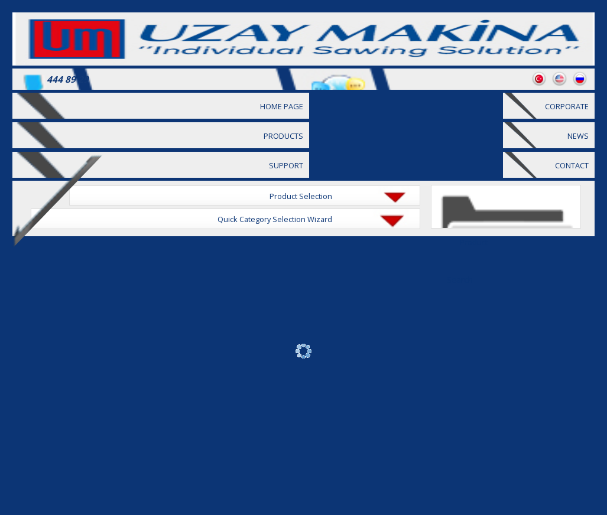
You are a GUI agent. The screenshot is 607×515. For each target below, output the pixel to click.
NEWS (578, 136)
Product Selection (301, 196)
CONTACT (572, 165)
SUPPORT (286, 165)
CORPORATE (567, 106)
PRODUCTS (283, 136)
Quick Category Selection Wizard (275, 219)
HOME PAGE (281, 106)
